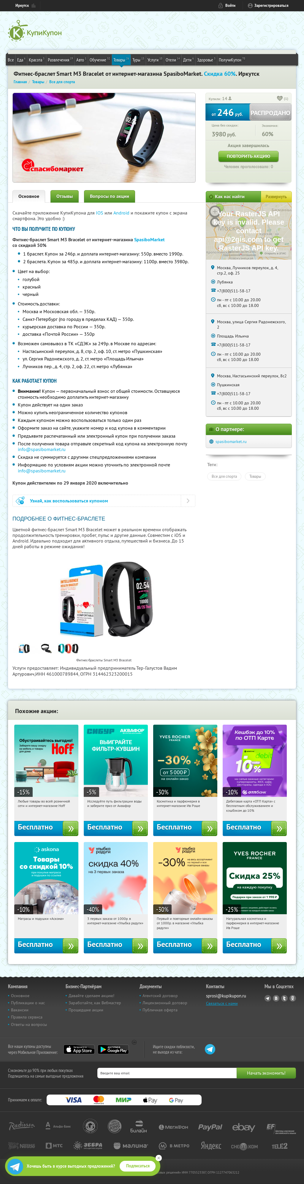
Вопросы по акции (109, 196)
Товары (121, 59)
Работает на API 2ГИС (242, 251)
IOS (100, 213)
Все (11, 60)
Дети (188, 59)
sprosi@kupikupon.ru (226, 996)
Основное (28, 196)
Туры (138, 59)
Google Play (113, 1049)
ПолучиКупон (232, 59)
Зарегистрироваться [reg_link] (271, 5)
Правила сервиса (26, 1017)
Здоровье (206, 59)
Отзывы (64, 196)
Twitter (284, 998)
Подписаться (138, 1166)
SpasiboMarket (149, 240)
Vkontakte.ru (276, 998)
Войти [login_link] (230, 5)
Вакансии (19, 1010)
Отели (173, 59)
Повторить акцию (248, 156)
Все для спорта (224, 476)
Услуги (155, 59)
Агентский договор (160, 995)
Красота (37, 59)
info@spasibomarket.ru (42, 449)
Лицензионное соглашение (239, 254)
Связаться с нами (222, 1003)
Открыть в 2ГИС (275, 253)
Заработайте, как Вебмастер (95, 1002)
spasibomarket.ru (231, 441)
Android (122, 213)
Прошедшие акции (86, 1010)
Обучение (100, 59)
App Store (79, 1049)
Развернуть (276, 196)
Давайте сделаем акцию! (91, 995)
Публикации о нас (28, 1002)
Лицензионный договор (164, 1002)
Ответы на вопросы (29, 1024)
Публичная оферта (160, 1010)
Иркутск (22, 5)
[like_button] (280, 99)
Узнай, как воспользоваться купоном (69, 501)
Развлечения (60, 59)
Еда (21, 59)
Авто (81, 59)
